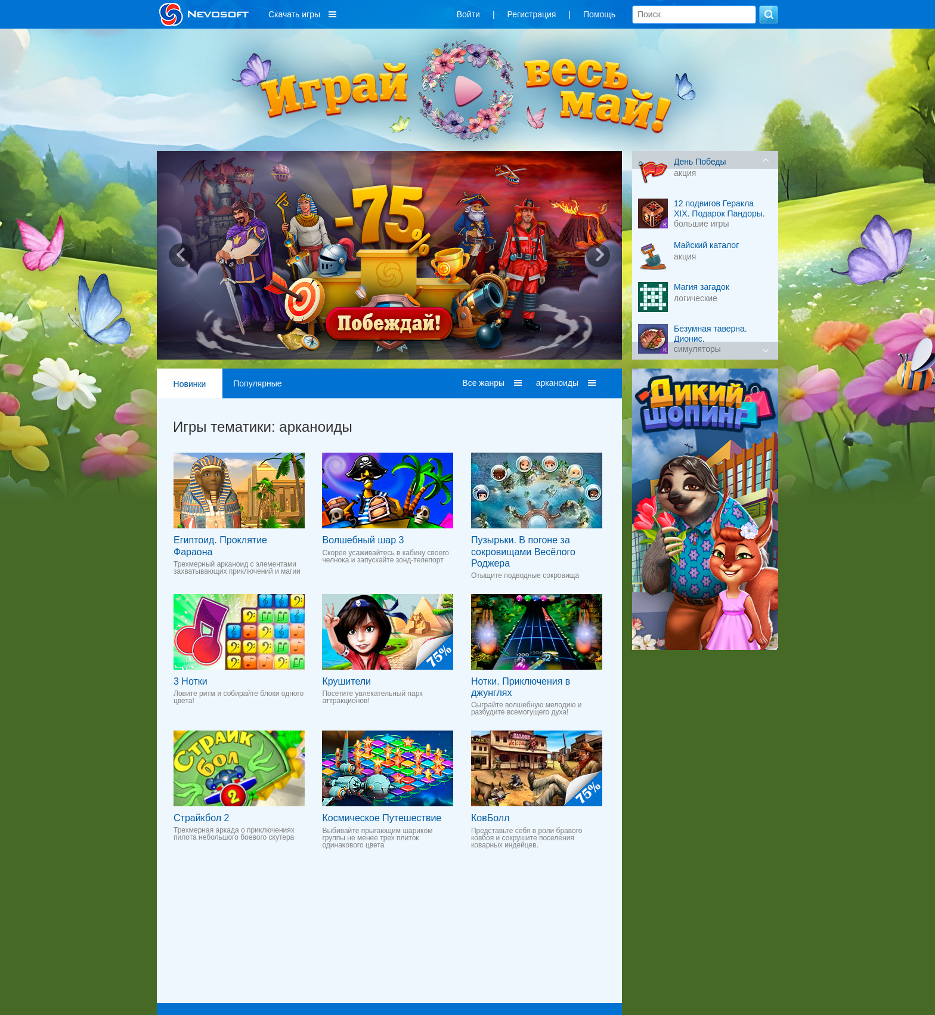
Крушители (346, 681)
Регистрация (531, 14)
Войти (468, 14)
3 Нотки (191, 681)
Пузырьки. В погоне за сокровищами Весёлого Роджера (523, 551)
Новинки (190, 384)
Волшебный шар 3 (363, 540)
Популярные (257, 383)
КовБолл (490, 818)
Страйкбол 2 (201, 818)
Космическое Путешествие (381, 818)
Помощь (599, 14)
